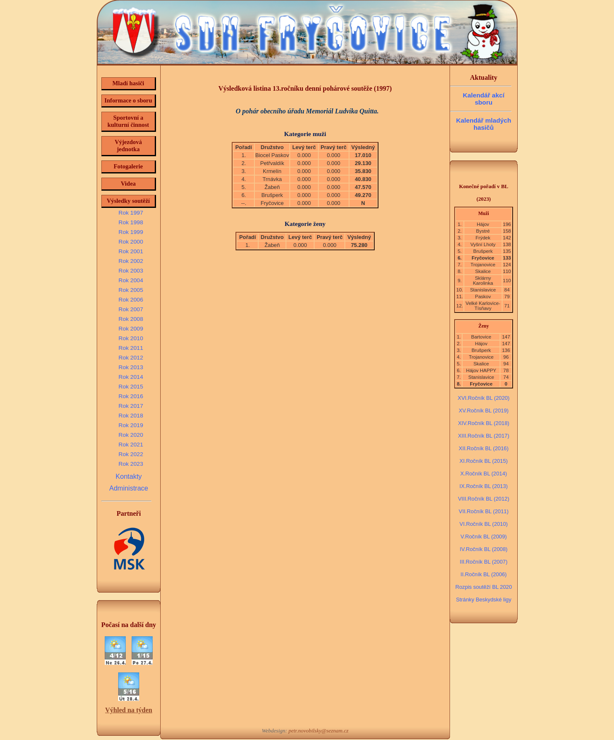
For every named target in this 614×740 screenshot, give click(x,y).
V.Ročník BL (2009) (483, 536)
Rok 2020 (131, 435)
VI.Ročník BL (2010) (484, 524)
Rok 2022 (131, 454)
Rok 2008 (131, 319)
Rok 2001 (131, 251)
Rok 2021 (131, 444)
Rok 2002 (131, 261)
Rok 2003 (131, 271)
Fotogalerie (128, 166)
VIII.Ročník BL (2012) (483, 499)
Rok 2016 (131, 396)
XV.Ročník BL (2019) (484, 410)
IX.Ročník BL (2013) (484, 486)
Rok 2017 (131, 406)
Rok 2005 (131, 290)
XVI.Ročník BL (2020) (483, 398)
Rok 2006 (131, 300)
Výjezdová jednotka (128, 145)
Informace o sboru (128, 100)
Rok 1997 (131, 213)
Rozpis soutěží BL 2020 (483, 587)
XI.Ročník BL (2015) (484, 461)
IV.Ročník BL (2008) (484, 549)
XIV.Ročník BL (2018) (483, 423)
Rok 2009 (131, 328)
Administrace (128, 488)
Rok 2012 (131, 357)
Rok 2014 (131, 377)
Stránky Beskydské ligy (483, 599)
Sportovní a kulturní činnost (128, 121)
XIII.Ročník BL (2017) (483, 436)
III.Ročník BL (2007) (483, 562)
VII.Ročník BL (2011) (483, 511)
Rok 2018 (131, 415)
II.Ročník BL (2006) (483, 574)
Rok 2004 (131, 280)
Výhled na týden (128, 710)
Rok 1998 (131, 222)
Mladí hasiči (128, 83)
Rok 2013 (131, 367)
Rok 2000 (131, 242)
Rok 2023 (131, 464)
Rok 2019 (131, 425)
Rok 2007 (131, 309)
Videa (128, 183)
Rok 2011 (131, 348)
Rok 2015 (131, 386)
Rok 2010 (131, 338)
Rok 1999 (131, 232)
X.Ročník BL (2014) (483, 473)
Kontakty (129, 476)
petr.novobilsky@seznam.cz (318, 730)
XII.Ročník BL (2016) (483, 448)
